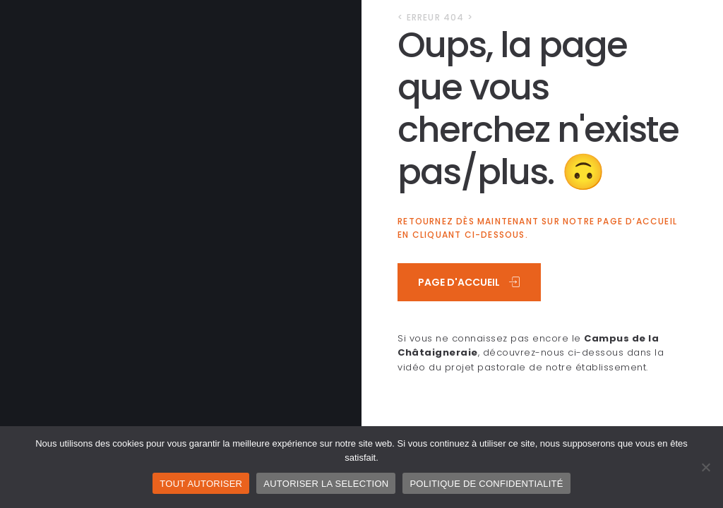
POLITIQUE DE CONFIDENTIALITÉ (486, 483)
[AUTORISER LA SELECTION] (705, 467)
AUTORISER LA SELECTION (325, 483)
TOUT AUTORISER (201, 483)
